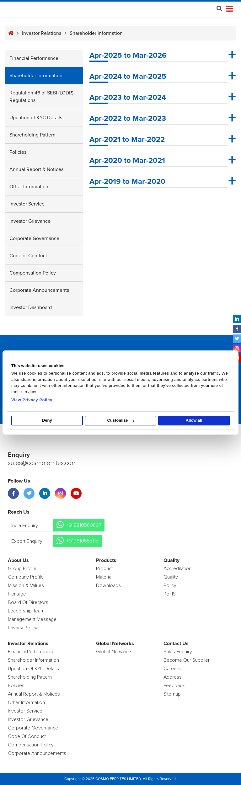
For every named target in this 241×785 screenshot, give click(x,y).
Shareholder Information (35, 75)
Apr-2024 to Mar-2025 (127, 76)
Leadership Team (26, 610)
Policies (17, 152)
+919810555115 (82, 540)
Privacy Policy (22, 627)
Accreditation (177, 568)
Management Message (32, 619)
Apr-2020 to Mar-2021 (127, 160)
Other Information (28, 187)
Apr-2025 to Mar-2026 (128, 55)
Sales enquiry (177, 651)
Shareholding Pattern (32, 135)
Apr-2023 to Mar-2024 (127, 97)
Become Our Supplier (186, 660)
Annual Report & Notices (36, 169)
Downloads (108, 585)
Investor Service (27, 204)
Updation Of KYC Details (33, 668)
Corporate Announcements (39, 290)
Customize (120, 420)
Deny (47, 420)
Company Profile (26, 576)
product (104, 568)
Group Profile (22, 568)
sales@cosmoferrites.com (42, 463)
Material (104, 576)
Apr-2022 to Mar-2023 (127, 118)
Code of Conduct (28, 256)
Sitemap (172, 694)
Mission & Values (26, 585)
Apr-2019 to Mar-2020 (127, 181)
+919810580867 (83, 525)
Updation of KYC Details (35, 118)
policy (169, 585)
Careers (172, 668)
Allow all (194, 420)
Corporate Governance (34, 238)
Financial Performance (33, 58)
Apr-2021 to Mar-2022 (127, 139)
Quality (170, 576)
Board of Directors (28, 602)
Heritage (17, 593)
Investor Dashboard (30, 307)
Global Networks (114, 651)
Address (172, 677)
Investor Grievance (30, 221)
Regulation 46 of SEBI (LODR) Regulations (41, 97)
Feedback (174, 685)
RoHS (169, 593)
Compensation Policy (32, 273)
